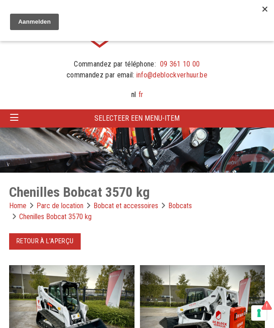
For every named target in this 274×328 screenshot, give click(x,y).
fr (141, 94)
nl (133, 94)
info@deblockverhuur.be (171, 75)
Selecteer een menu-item (137, 118)
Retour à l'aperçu (44, 241)
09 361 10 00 (180, 64)
